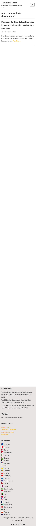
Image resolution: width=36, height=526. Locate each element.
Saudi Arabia (8, 489)
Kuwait (6, 460)
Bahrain (6, 447)
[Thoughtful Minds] (12, 5)
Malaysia (7, 463)
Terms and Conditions (8, 430)
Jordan (6, 458)
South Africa (8, 504)
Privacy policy (6, 427)
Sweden (7, 478)
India (5, 466)
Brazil (6, 509)
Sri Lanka (7, 471)
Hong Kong (8, 452)
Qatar (6, 486)
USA (5, 499)
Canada (6, 450)
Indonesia (7, 476)
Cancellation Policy (7, 432)
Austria (6, 473)
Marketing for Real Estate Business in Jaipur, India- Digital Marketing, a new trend (17, 25)
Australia (7, 444)
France (6, 502)
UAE (5, 494)
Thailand (7, 514)
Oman (6, 483)
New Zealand (8, 481)
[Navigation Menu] (32, 4)
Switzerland (8, 507)
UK (5, 497)
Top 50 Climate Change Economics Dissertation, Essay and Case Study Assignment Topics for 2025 (17, 394)
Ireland (6, 455)
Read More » (17, 41)
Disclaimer (4, 435)
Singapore (7, 491)
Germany (7, 468)
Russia (6, 512)
